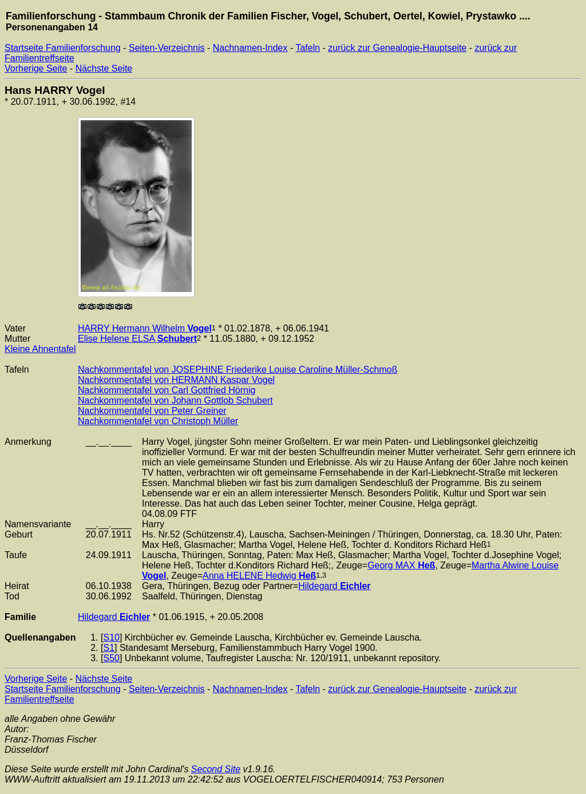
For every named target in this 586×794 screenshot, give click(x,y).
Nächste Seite (104, 68)
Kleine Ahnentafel (40, 349)
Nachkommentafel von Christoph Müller (158, 421)
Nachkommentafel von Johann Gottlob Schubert (175, 400)
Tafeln (307, 48)
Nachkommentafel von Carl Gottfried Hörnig (166, 390)
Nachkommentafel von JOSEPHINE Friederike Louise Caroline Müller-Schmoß (237, 369)
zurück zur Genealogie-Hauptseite (397, 48)
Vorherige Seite (36, 68)
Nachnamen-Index (250, 48)
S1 (108, 648)
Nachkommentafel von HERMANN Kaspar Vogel (176, 380)
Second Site (215, 769)
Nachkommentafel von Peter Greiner (152, 411)
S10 (111, 637)
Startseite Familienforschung (63, 48)
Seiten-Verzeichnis (167, 48)
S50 (111, 658)
